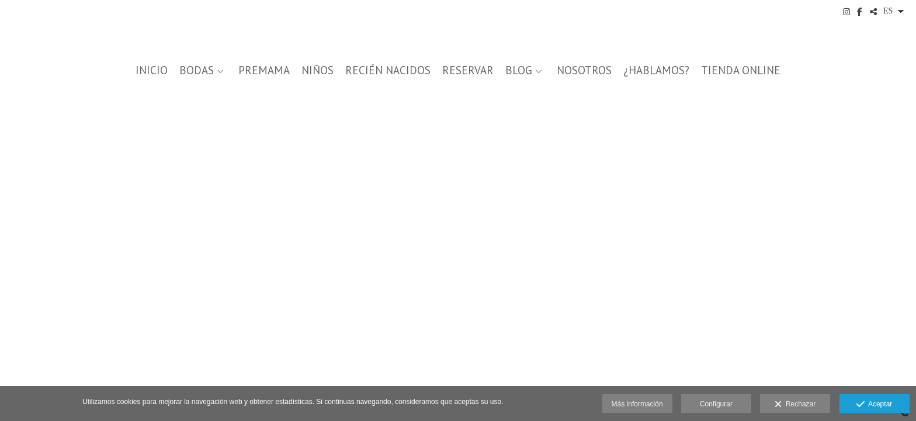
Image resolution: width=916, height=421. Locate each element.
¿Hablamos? (656, 70)
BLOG (518, 70)
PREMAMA (264, 70)
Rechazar (795, 404)
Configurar (716, 404)
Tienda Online (740, 70)
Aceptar (874, 404)
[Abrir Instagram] (846, 12)
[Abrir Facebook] (860, 12)
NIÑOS (317, 70)
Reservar (468, 70)
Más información (637, 404)
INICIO (152, 70)
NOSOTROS (584, 70)
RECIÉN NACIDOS (388, 70)
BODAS (196, 70)
